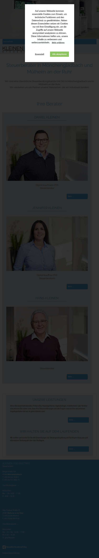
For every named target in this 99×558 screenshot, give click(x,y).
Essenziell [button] (39, 54)
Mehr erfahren (58, 43)
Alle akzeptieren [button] (59, 54)
